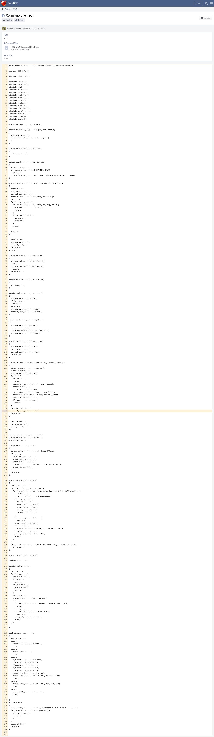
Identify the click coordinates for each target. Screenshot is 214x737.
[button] (211, 3)
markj (20, 28)
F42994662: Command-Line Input (24, 47)
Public (20, 20)
